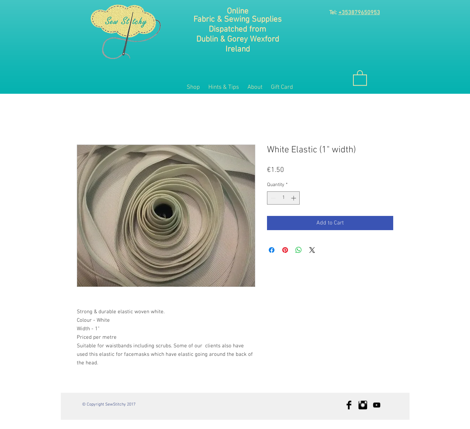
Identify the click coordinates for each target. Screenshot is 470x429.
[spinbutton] (283, 198)
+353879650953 (359, 12)
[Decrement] (272, 198)
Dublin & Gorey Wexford (237, 39)
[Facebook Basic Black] (349, 405)
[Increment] (294, 198)
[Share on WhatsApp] (298, 250)
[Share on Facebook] (271, 250)
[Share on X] (312, 250)
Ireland (237, 49)
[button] (360, 77)
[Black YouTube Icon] (376, 405)
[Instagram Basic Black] (362, 405)
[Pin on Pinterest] (285, 250)
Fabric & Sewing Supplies (237, 20)
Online (238, 11)
